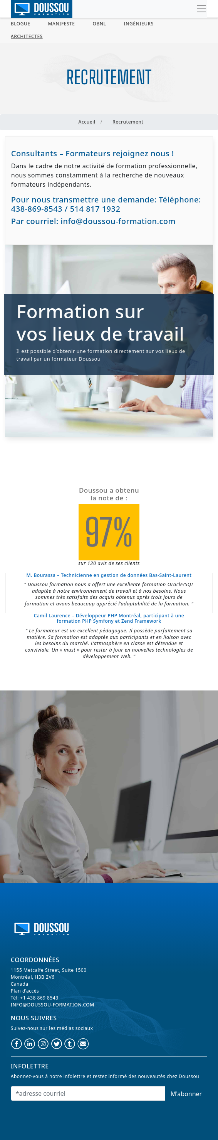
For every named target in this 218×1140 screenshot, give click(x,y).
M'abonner (186, 1094)
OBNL (99, 23)
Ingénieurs (138, 23)
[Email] (88, 1093)
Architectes (27, 36)
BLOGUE (20, 23)
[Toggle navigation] (201, 9)
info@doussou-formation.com (52, 1004)
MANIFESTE (61, 23)
